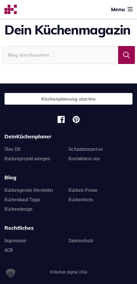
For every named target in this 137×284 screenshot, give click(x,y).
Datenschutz (80, 240)
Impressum (15, 240)
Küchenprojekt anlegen (27, 158)
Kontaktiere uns (84, 158)
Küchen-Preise (82, 190)
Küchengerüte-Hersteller (28, 190)
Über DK (12, 149)
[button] (10, 273)
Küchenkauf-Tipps (22, 199)
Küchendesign (18, 209)
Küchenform (80, 199)
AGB (8, 250)
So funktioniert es (85, 149)
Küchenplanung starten (68, 99)
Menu (122, 9)
